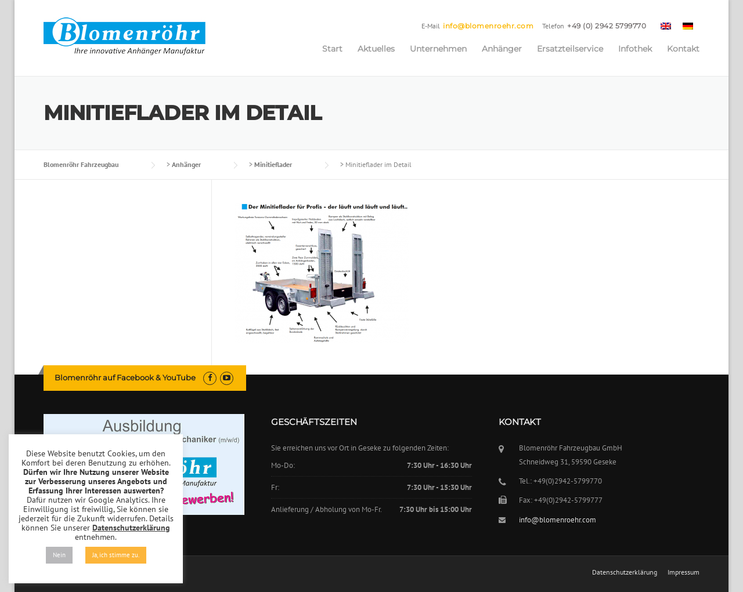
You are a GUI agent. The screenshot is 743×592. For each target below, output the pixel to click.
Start (332, 48)
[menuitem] (666, 25)
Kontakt (683, 48)
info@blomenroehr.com (488, 25)
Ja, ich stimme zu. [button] (115, 555)
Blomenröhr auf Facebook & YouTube (125, 377)
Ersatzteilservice (570, 48)
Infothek (635, 48)
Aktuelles (376, 48)
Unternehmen (438, 48)
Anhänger (502, 48)
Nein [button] (59, 555)
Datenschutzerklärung (624, 572)
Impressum (683, 572)
